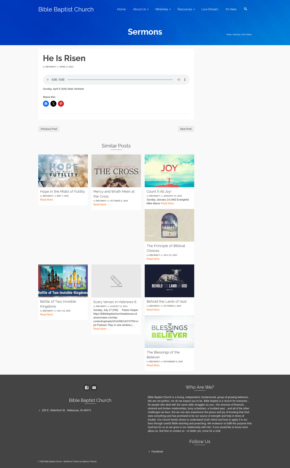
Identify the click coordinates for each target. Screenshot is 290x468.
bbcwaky (51, 67)
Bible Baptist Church (66, 9)
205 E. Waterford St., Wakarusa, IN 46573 (66, 410)
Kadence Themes (89, 462)
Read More (46, 199)
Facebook (157, 451)
